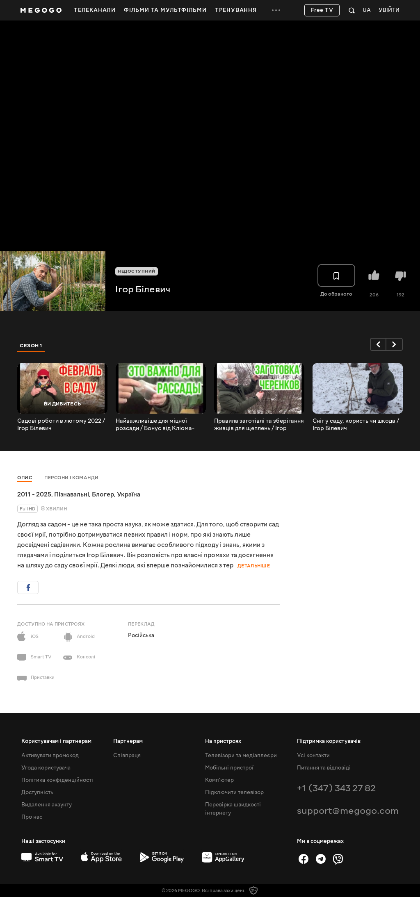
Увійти (389, 10)
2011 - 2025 (34, 494)
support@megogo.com (348, 810)
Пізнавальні (71, 494)
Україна (128, 494)
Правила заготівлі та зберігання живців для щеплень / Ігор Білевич (259, 424)
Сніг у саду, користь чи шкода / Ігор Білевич (356, 424)
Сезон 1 (31, 345)
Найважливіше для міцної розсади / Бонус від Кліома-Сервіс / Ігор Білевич (155, 424)
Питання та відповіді (324, 768)
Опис (24, 478)
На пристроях (223, 741)
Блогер (103, 494)
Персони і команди (71, 478)
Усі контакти (313, 755)
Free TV (322, 10)
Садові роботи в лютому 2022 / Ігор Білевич (61, 424)
